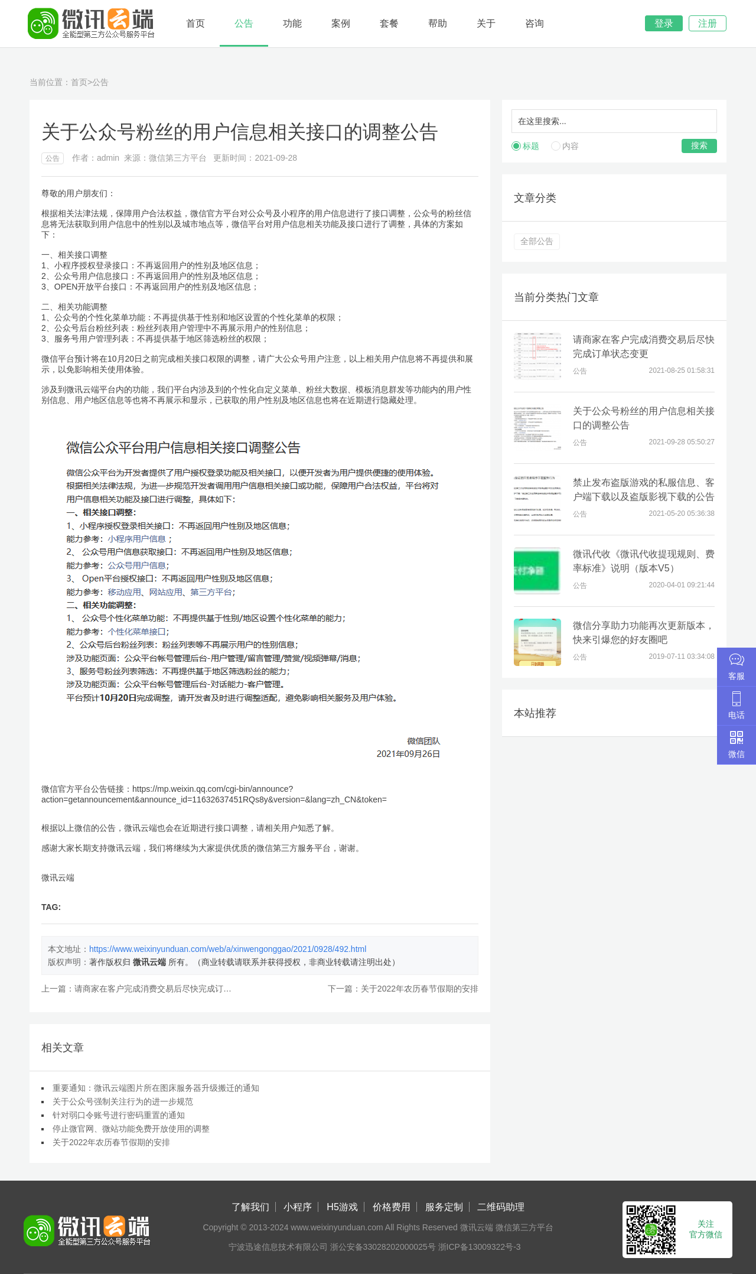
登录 (663, 23)
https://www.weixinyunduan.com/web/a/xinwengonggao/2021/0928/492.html (227, 949)
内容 (570, 146)
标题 (531, 146)
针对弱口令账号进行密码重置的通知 (119, 1115)
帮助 (437, 23)
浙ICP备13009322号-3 (479, 1247)
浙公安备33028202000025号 (383, 1247)
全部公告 (536, 241)
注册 (707, 23)
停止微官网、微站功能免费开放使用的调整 (131, 1128)
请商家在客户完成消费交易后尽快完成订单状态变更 (169, 988)
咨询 (534, 23)
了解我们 (250, 1207)
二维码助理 (500, 1207)
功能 (292, 23)
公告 (243, 23)
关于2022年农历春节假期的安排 (419, 988)
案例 (340, 23)
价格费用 (391, 1207)
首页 (195, 23)
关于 (486, 23)
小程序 (298, 1207)
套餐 (389, 23)
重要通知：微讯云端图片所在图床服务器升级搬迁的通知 (156, 1088)
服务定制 (444, 1207)
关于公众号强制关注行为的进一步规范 (123, 1101)
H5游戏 (342, 1207)
